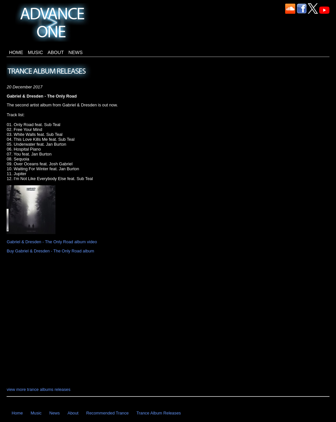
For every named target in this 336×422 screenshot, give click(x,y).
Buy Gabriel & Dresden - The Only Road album (50, 250)
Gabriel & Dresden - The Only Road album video (52, 241)
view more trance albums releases (38, 389)
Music (35, 52)
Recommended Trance (107, 413)
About (56, 52)
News (76, 52)
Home (16, 52)
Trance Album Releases (158, 413)
